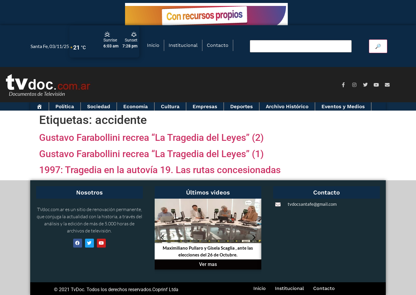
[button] (162, 237)
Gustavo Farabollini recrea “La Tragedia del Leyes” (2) (151, 137)
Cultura (170, 106)
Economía (135, 106)
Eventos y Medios (343, 106)
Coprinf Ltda (165, 289)
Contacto (217, 45)
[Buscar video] (301, 46)
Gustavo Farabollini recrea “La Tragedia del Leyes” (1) (151, 154)
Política (64, 106)
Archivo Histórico (287, 106)
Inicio (153, 45)
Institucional (183, 45)
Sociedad (98, 106)
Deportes (241, 106)
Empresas (205, 106)
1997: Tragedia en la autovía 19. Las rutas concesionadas (160, 170)
